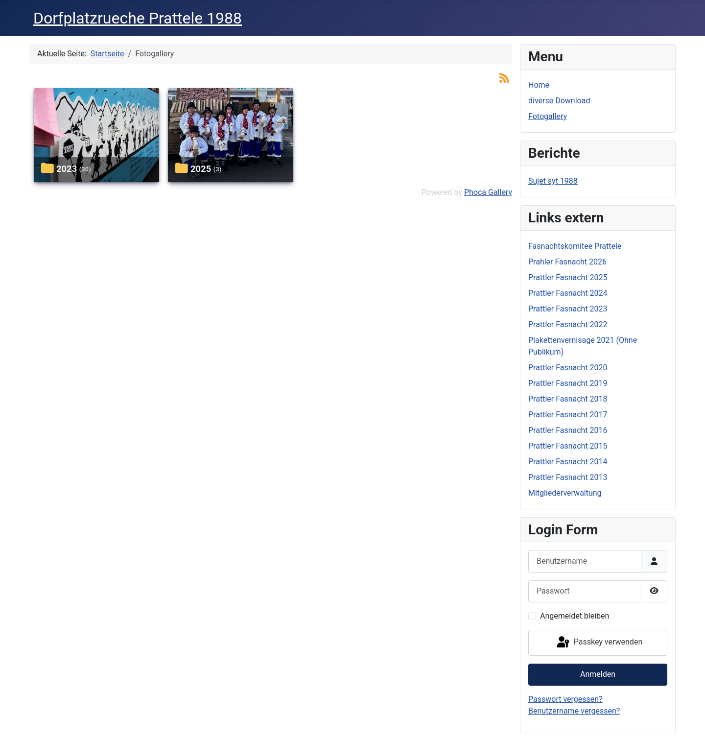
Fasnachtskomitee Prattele (574, 246)
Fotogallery (547, 116)
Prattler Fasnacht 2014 (568, 461)
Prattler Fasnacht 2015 (568, 446)
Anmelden (597, 674)
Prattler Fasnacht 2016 (568, 430)
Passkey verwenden (598, 642)
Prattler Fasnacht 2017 (568, 414)
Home (538, 85)
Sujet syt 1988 (553, 181)
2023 (66, 169)
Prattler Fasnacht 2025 (568, 277)
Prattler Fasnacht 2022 (568, 324)
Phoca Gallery (488, 192)
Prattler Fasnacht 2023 (568, 308)
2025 (200, 169)
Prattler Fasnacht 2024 (568, 293)
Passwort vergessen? (565, 699)
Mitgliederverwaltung (565, 493)
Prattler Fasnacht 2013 (568, 477)
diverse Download (559, 100)
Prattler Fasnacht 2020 (568, 367)
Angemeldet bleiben (574, 616)
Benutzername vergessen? (574, 711)
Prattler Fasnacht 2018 (568, 399)
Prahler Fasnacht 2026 (567, 261)
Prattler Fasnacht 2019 (568, 383)
